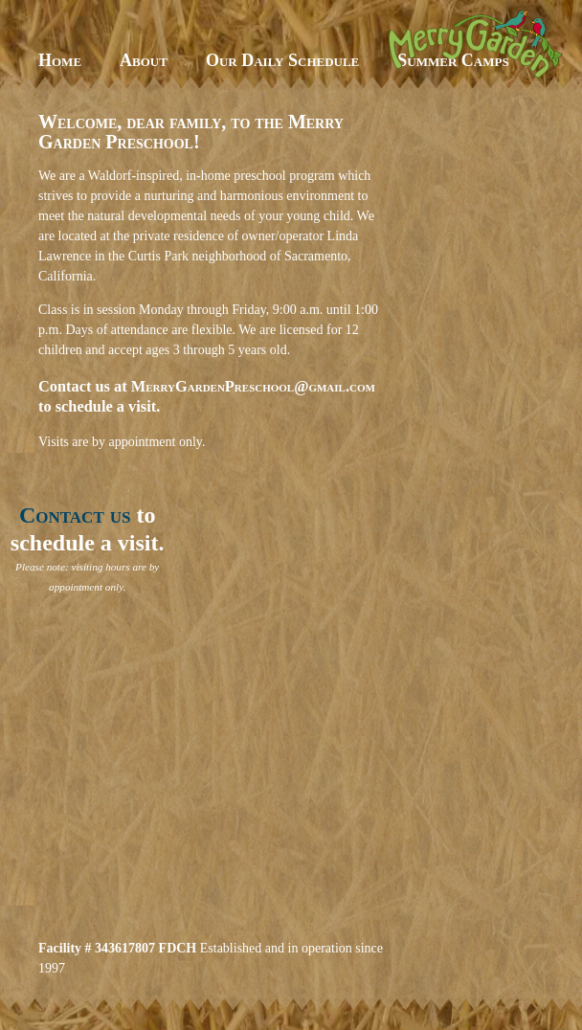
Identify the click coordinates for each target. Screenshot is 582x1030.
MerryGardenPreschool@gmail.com (253, 386)
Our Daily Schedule (282, 60)
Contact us (75, 515)
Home (59, 60)
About (144, 60)
